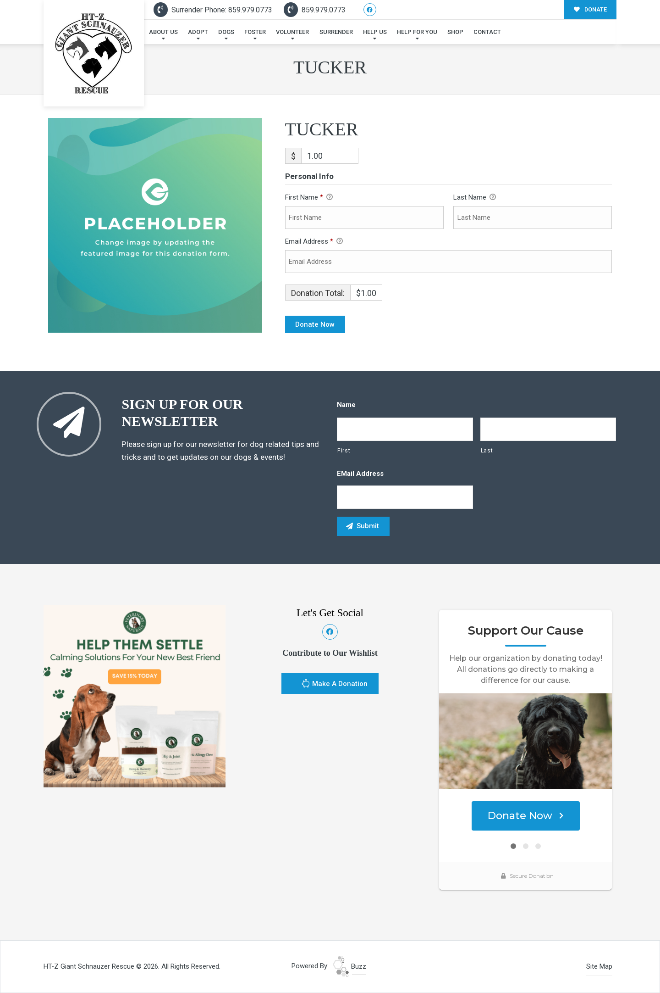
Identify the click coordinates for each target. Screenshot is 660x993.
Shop (455, 31)
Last (487, 450)
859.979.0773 (315, 10)
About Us (163, 31)
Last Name (474, 197)
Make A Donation (334, 684)
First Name (309, 197)
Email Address (314, 241)
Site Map (599, 966)
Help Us (375, 31)
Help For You (417, 31)
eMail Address (360, 473)
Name (346, 405)
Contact (487, 31)
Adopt (198, 31)
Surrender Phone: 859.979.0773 (213, 10)
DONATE (590, 9)
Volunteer (292, 31)
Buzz (349, 966)
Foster (255, 31)
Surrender (336, 31)
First (343, 450)
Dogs (226, 31)
